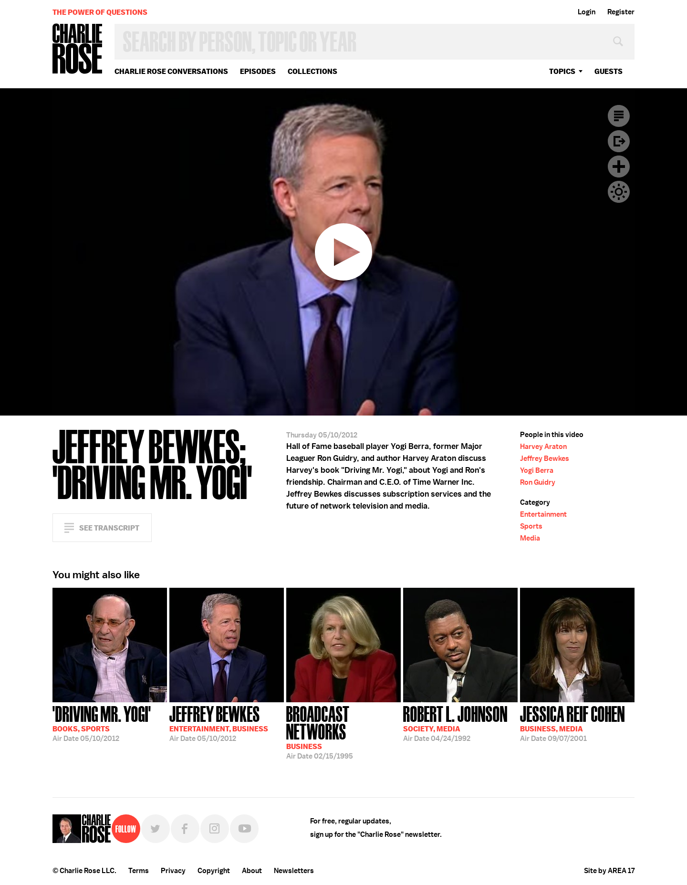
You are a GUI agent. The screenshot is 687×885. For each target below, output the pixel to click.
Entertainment (543, 514)
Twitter (155, 828)
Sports (531, 526)
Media (530, 538)
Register (621, 12)
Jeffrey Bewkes (544, 458)
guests (608, 71)
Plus (619, 166)
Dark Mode (619, 192)
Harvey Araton (543, 446)
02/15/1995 (343, 731)
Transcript (619, 116)
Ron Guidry (537, 482)
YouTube (244, 828)
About (252, 870)
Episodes (258, 71)
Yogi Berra (536, 470)
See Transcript (109, 527)
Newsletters (294, 870)
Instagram (214, 828)
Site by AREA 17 (609, 870)
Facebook (185, 828)
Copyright (214, 870)
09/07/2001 (572, 722)
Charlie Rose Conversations (171, 71)
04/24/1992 (455, 722)
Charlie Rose (77, 49)
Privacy (173, 870)
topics (562, 71)
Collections (312, 71)
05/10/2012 (101, 722)
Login (586, 12)
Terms (138, 870)
